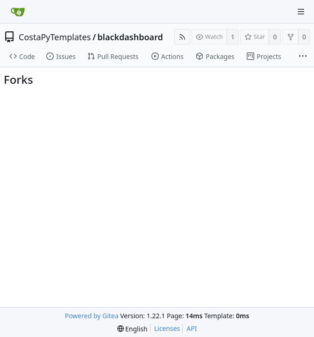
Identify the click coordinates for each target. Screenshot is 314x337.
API (191, 328)
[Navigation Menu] (301, 11)
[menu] (132, 328)
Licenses (167, 328)
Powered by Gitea (92, 315)
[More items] (302, 56)
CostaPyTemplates (55, 37)
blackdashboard (130, 37)
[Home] (18, 11)
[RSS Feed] (182, 36)
